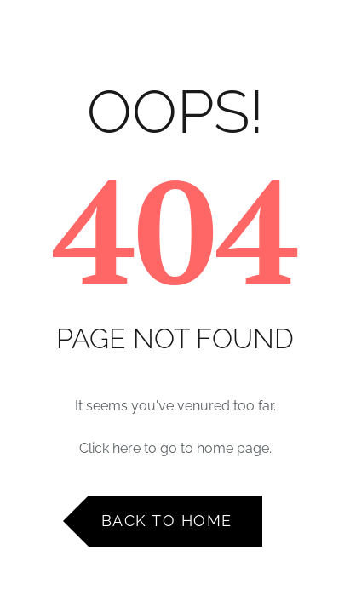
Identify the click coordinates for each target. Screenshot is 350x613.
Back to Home (166, 521)
